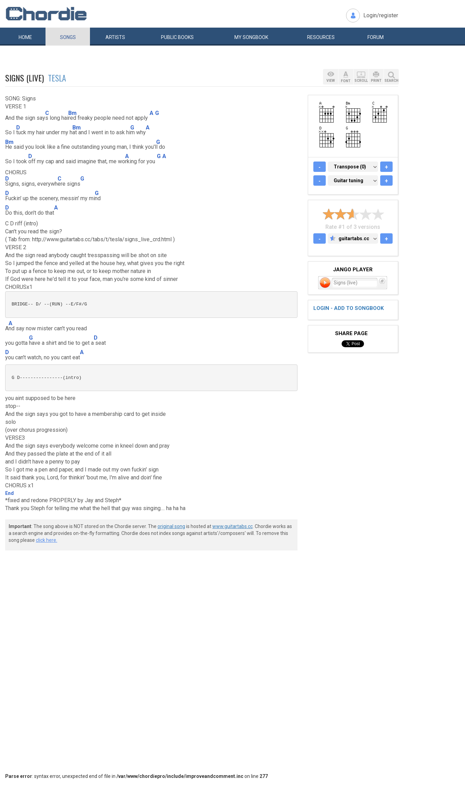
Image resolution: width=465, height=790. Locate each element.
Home (25, 37)
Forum (375, 37)
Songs (68, 37)
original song (171, 526)
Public (177, 37)
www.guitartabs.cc (232, 526)
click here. (46, 540)
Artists (115, 37)
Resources (321, 37)
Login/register (380, 15)
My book (251, 37)
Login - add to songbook (348, 308)
